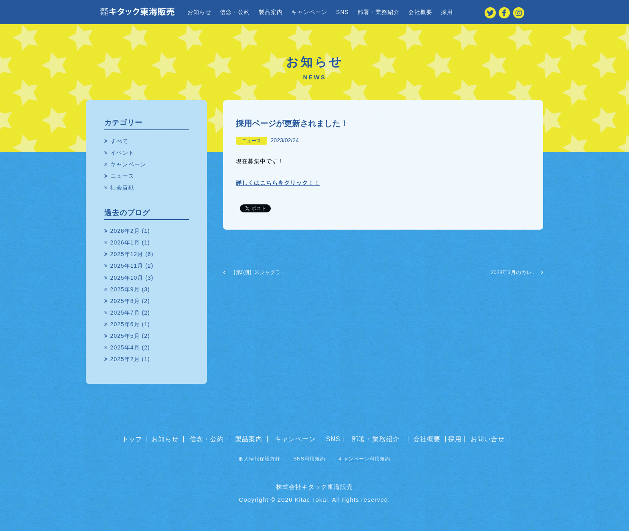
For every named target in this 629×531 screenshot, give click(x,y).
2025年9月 (125, 289)
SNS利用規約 (309, 458)
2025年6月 (125, 324)
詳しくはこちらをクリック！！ (278, 183)
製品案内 (271, 12)
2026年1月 (125, 242)
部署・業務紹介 (378, 12)
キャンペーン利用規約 (364, 458)
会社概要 (420, 12)
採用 (447, 12)
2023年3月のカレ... (517, 272)
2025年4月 (125, 347)
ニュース (251, 140)
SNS (342, 12)
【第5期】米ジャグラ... (254, 272)
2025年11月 (127, 265)
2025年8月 (125, 301)
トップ (132, 439)
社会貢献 (122, 187)
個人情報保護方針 (259, 458)
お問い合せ (488, 439)
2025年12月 (127, 254)
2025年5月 (125, 336)
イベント (122, 152)
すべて (119, 141)
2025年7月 (125, 312)
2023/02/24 (285, 140)
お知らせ (199, 12)
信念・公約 (235, 12)
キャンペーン (309, 12)
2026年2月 (125, 231)
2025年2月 (125, 359)
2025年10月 (127, 278)
